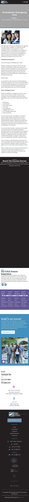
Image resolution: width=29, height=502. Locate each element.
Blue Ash (14, 402)
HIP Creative (21, 497)
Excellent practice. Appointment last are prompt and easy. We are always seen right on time (4, 302)
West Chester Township (14, 390)
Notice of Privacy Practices (21, 495)
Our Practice (15, 429)
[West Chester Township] (14, 387)
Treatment (14, 431)
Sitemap (4, 495)
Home (13, 18)
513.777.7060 (6, 380)
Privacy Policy (10, 495)
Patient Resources (14, 433)
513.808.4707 (6, 383)
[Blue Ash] (14, 398)
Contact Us (14, 435)
